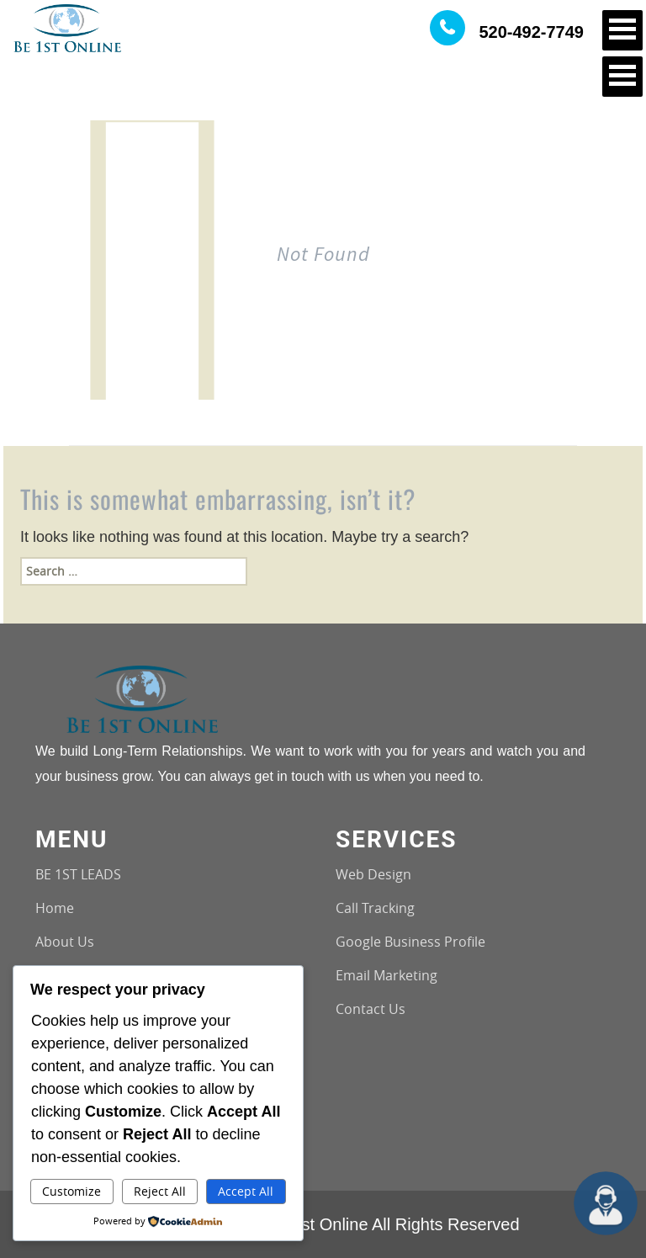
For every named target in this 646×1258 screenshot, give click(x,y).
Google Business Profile (410, 941)
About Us (64, 941)
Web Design (373, 874)
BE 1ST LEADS (78, 874)
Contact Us (370, 1009)
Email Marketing (386, 975)
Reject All (160, 1191)
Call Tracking (375, 908)
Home (54, 908)
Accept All (245, 1191)
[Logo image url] (67, 27)
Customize (71, 1191)
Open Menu (622, 30)
